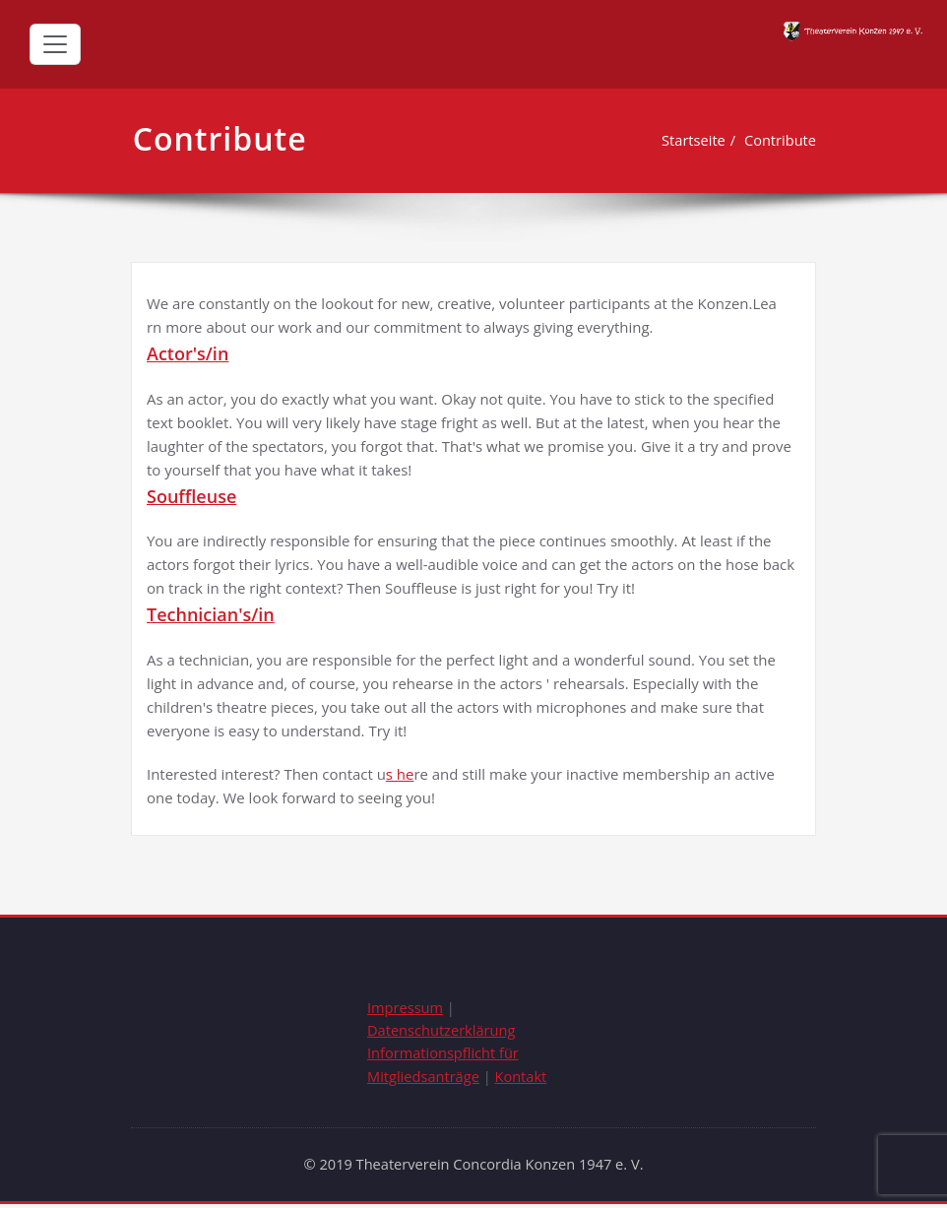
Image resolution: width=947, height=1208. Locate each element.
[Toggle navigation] (55, 44)
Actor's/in (187, 353)
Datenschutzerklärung (443, 1033)
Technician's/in (211, 615)
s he (401, 776)
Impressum (406, 1009)
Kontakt (524, 1080)
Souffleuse (191, 496)
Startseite (691, 140)
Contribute (779, 140)
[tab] (473, 354)
